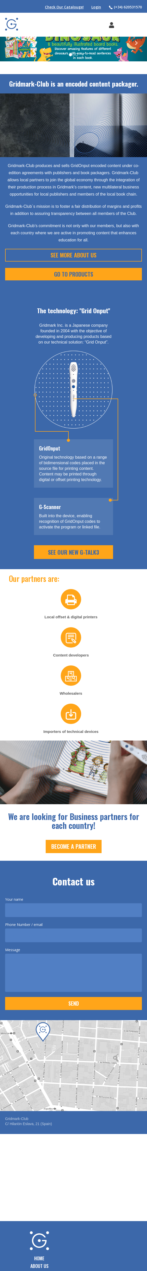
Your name (14, 899)
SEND (73, 1003)
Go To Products (73, 274)
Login (96, 7)
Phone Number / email (24, 924)
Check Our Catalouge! (64, 7)
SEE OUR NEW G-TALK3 (73, 552)
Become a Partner (73, 846)
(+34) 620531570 (125, 7)
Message (12, 949)
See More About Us (73, 255)
